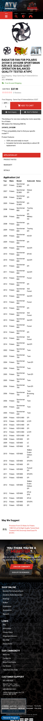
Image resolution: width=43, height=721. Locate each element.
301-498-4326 (8, 681)
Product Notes (10, 159)
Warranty (8, 165)
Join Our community (21, 567)
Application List (10, 155)
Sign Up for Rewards (20, 572)
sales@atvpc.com (9, 689)
